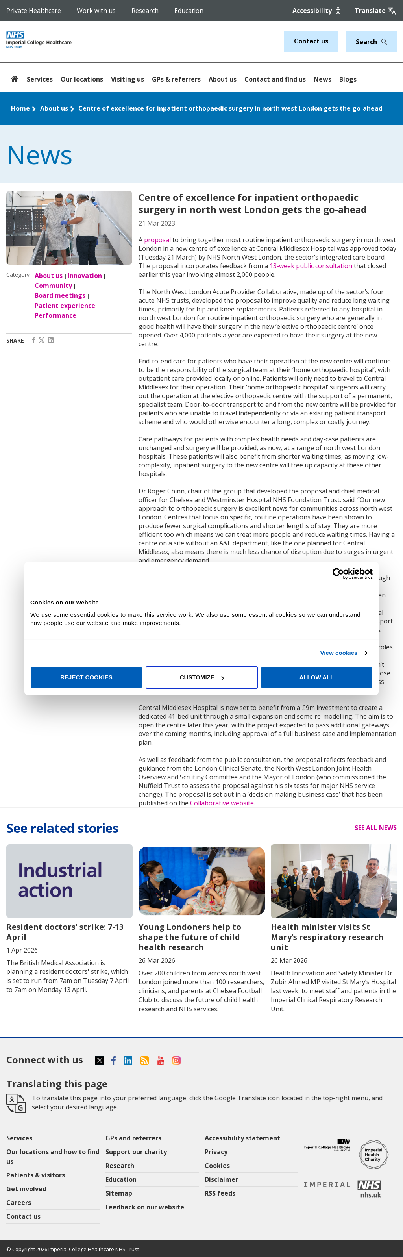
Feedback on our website (144, 1207)
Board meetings (60, 295)
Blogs (348, 79)
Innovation (85, 275)
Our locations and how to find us (53, 1157)
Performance (55, 315)
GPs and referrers (133, 1138)
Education (188, 10)
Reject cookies (86, 677)
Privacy (216, 1152)
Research (145, 10)
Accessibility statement (242, 1138)
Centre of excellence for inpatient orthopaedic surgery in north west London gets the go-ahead (230, 108)
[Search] (382, 41)
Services (40, 79)
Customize (202, 677)
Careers (18, 1202)
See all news (376, 827)
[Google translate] (376, 10)
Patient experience (65, 305)
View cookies (338, 652)
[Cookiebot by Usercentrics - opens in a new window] (338, 574)
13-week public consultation (311, 265)
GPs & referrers (176, 79)
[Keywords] (366, 41)
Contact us (311, 41)
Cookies (217, 1165)
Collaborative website (222, 803)
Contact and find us (275, 79)
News (322, 79)
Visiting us (127, 79)
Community (53, 285)
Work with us (96, 10)
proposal (157, 239)
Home (20, 108)
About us (223, 79)
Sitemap (118, 1193)
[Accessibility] (317, 10)
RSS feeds (220, 1193)
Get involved (26, 1189)
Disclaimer (221, 1179)
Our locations (82, 79)
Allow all (316, 677)
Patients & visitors (35, 1175)
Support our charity (136, 1152)
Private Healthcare (33, 10)
